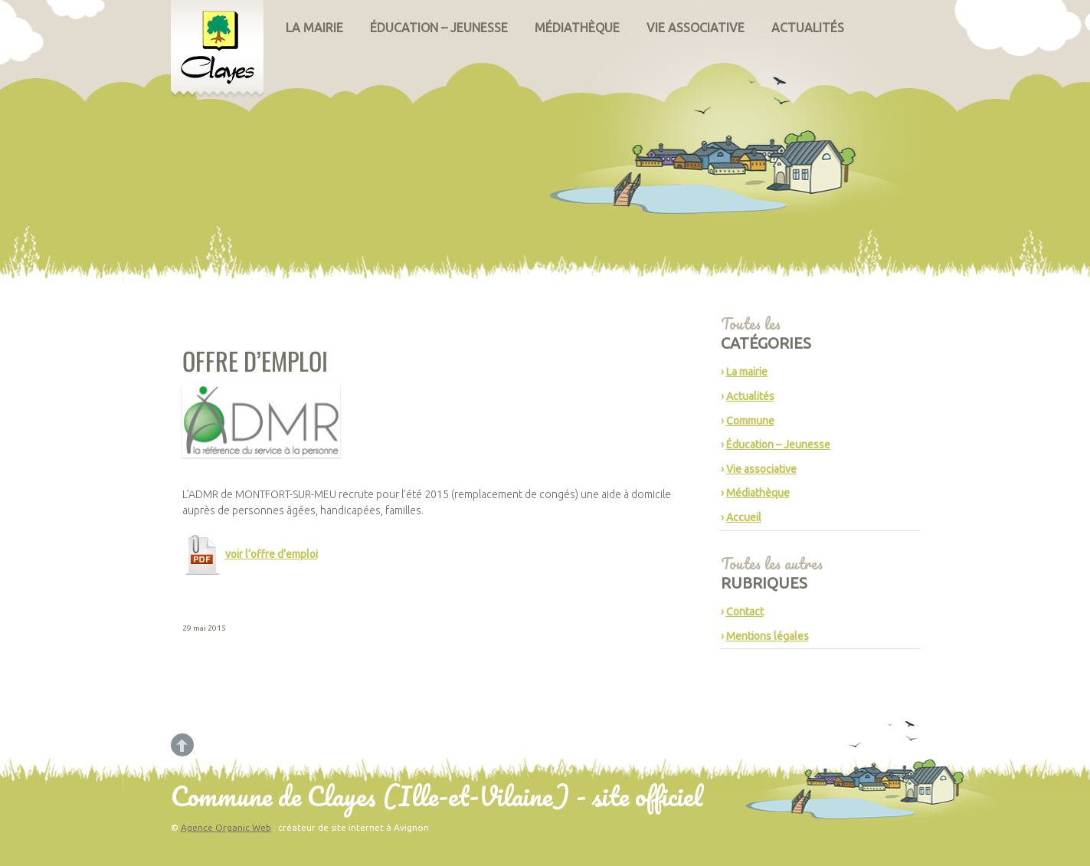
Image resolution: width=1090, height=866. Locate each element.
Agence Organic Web (226, 827)
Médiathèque (577, 27)
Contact (745, 611)
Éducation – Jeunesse (439, 27)
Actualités (807, 27)
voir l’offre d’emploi (271, 554)
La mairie (314, 27)
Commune (750, 421)
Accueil (743, 517)
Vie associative (695, 27)
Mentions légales (767, 636)
